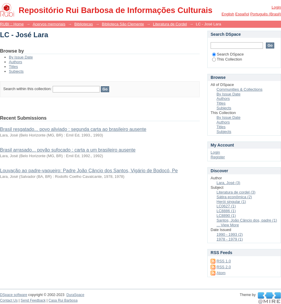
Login (276, 7)
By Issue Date (21, 57)
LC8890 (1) (226, 215)
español (242, 14)
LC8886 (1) (226, 211)
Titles (13, 66)
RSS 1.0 (224, 261)
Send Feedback (33, 300)
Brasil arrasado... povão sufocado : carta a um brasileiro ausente (67, 149)
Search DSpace (228, 54)
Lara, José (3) (228, 183)
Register (218, 157)
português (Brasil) (265, 14)
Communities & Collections (239, 89)
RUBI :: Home (12, 24)
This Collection (227, 59)
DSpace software (13, 295)
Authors (15, 62)
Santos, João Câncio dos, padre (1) (247, 220)
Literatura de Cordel (170, 24)
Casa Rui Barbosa (63, 300)
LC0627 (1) (226, 206)
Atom (221, 273)
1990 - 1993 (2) (230, 234)
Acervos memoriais (49, 24)
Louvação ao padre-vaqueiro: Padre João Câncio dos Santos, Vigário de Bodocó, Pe (89, 170)
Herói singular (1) (231, 201)
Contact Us (9, 300)
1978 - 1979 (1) (230, 239)
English (228, 14)
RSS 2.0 (224, 267)
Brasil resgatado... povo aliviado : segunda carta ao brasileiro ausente (73, 129)
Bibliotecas (83, 24)
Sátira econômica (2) (234, 197)
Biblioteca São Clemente (123, 24)
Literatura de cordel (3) (236, 192)
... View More (228, 225)
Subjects (16, 71)
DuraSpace (75, 295)
